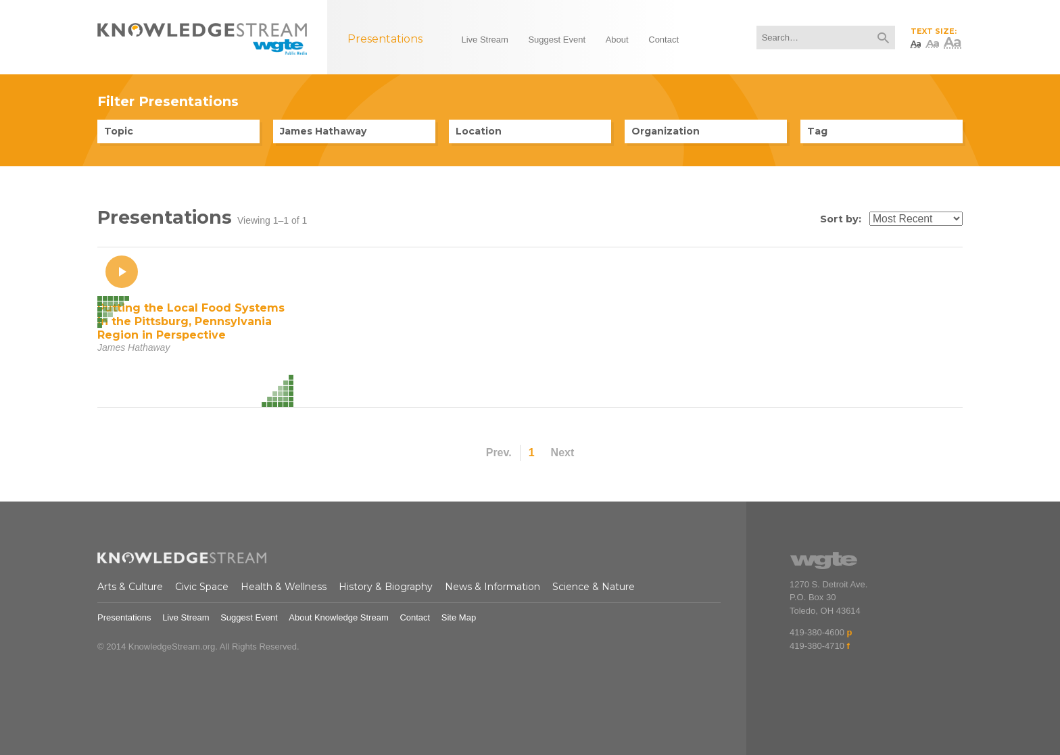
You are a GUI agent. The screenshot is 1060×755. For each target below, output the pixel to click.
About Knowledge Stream (338, 617)
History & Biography (386, 587)
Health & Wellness (284, 587)
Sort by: (840, 219)
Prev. (499, 452)
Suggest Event (249, 617)
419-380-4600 (817, 632)
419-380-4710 (817, 646)
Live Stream (185, 617)
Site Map (458, 617)
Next (563, 452)
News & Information (492, 587)
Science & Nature (593, 587)
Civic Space (201, 587)
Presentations (124, 617)
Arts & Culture (130, 587)
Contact (415, 617)
